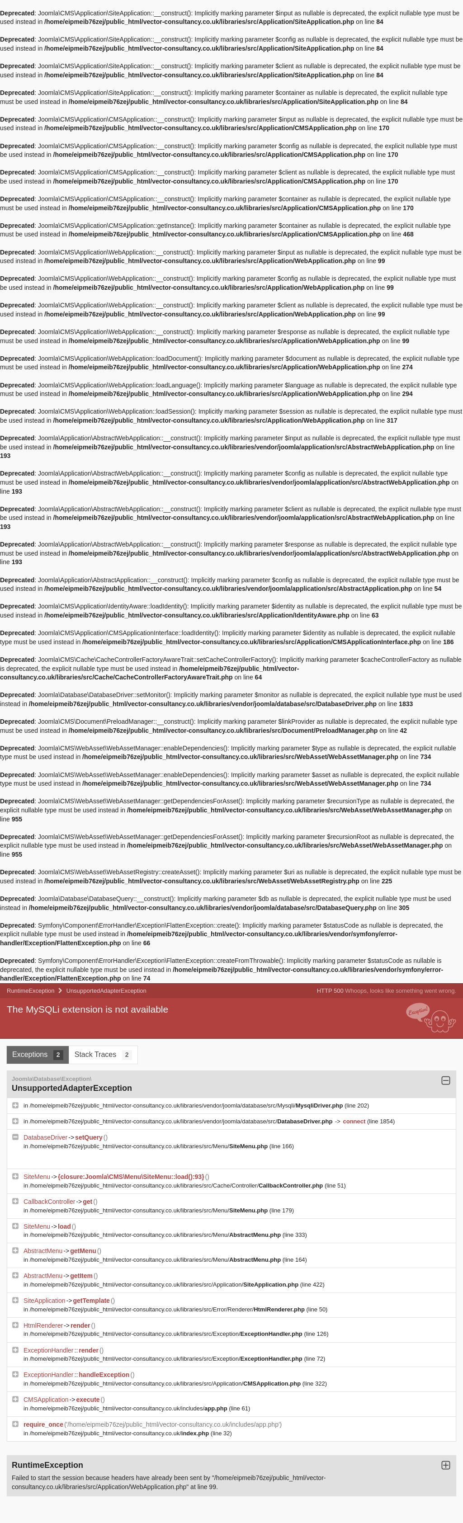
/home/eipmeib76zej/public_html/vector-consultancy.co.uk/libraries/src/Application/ (165, 1284)
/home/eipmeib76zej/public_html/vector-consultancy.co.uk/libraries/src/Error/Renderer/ (168, 1309)
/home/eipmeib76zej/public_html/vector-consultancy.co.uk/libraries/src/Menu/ (149, 1146)
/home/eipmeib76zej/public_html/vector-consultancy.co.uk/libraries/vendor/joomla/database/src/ (182, 1121)
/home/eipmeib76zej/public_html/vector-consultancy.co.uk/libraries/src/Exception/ (167, 1333)
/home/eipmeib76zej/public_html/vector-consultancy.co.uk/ (120, 1433)
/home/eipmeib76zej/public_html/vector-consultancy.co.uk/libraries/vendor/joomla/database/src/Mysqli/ (187, 1105)
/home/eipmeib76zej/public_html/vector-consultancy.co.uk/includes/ (129, 1408)
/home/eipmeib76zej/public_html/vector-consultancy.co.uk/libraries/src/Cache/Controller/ (177, 1185)
